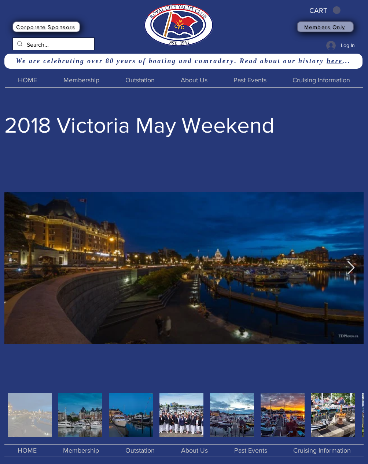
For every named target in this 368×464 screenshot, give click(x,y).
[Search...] (53, 45)
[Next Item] (351, 268)
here (335, 61)
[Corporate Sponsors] (46, 26)
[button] (325, 10)
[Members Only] (325, 26)
